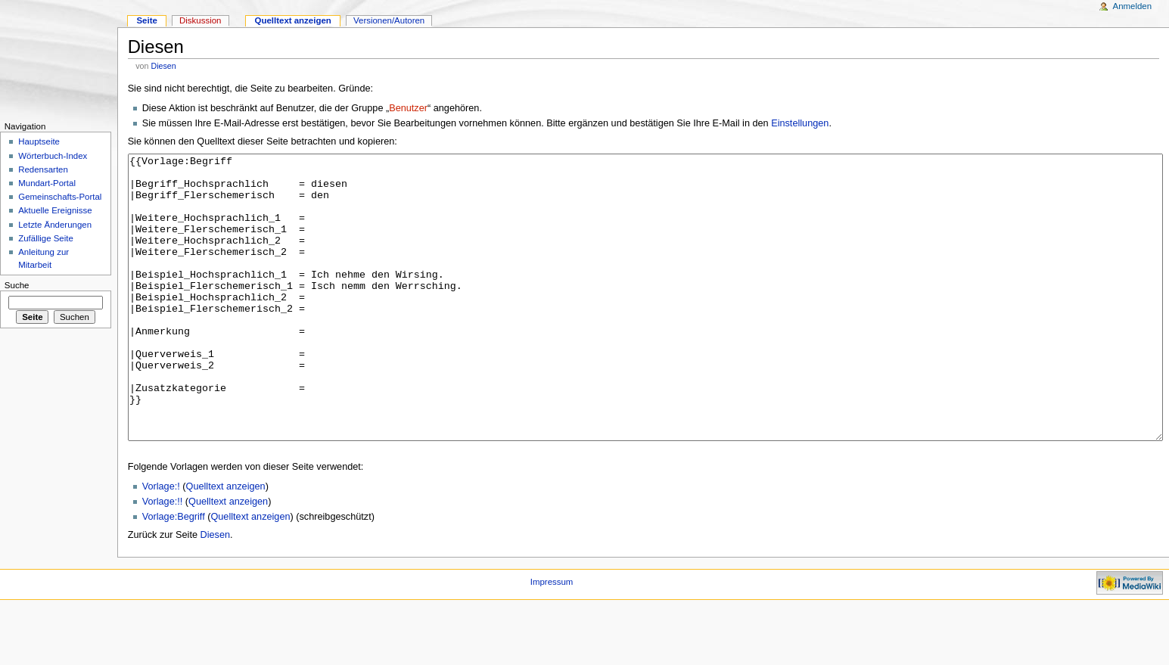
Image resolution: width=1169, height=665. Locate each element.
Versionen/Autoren (388, 20)
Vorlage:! (161, 543)
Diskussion (200, 20)
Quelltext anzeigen (226, 543)
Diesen (163, 65)
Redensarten (43, 169)
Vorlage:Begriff (173, 573)
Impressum (552, 638)
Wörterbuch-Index (52, 155)
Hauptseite (39, 141)
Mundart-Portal (47, 183)
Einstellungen (800, 123)
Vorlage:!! (162, 558)
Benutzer (408, 108)
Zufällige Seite (45, 238)
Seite (146, 20)
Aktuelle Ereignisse (55, 210)
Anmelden (1132, 6)
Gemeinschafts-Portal (59, 196)
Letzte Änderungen (55, 224)
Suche (17, 285)
